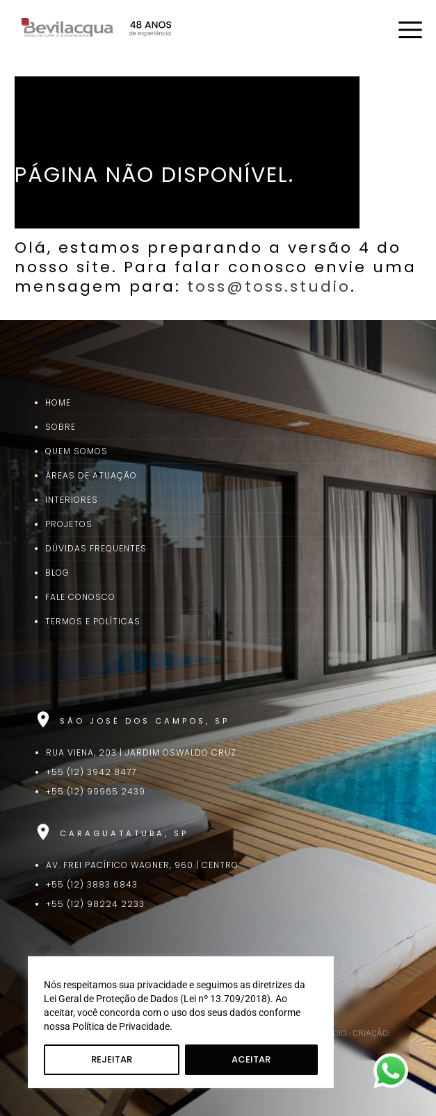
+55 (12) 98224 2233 (95, 904)
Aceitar (251, 1059)
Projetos (68, 524)
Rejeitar (111, 1059)
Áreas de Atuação (91, 475)
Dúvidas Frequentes (96, 548)
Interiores (71, 500)
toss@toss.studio (268, 286)
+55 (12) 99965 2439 (95, 791)
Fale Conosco (80, 597)
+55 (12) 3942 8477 (91, 772)
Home (58, 402)
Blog (57, 572)
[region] (181, 1022)
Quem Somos (76, 451)
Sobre (60, 427)
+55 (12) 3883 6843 (92, 884)
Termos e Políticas (92, 621)
